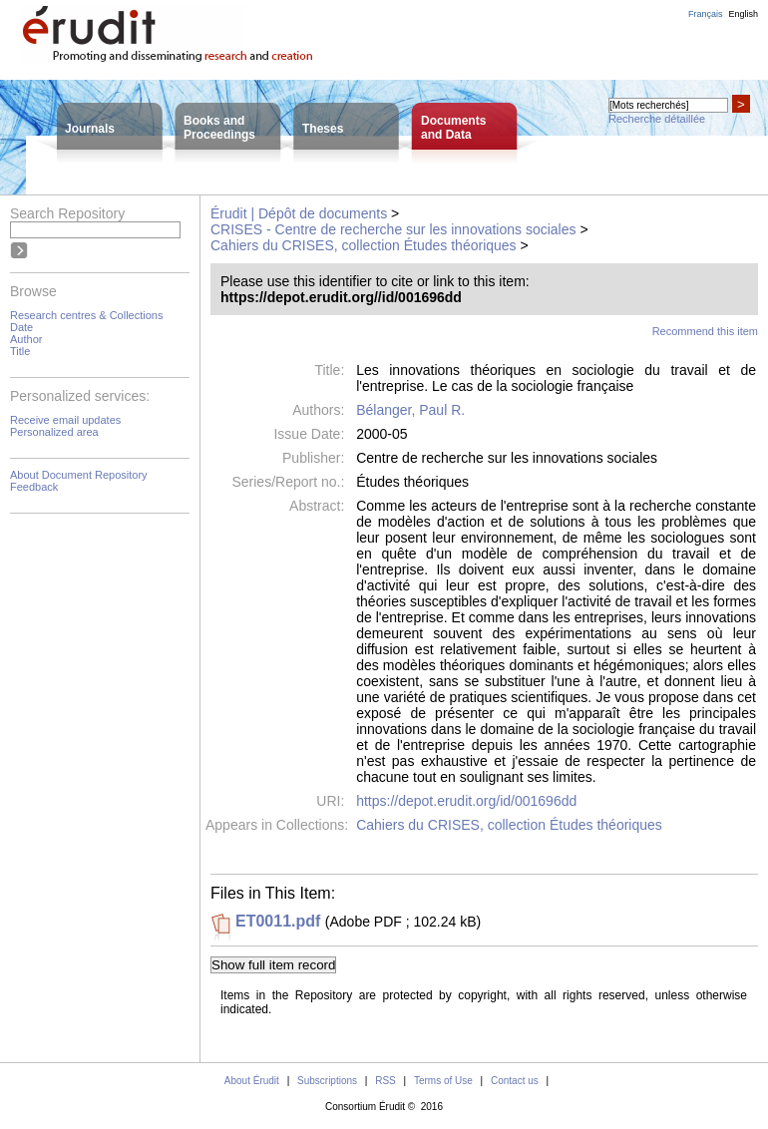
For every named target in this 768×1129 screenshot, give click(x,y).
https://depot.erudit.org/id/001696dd (466, 801)
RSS (385, 1080)
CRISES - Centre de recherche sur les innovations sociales (393, 229)
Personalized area (54, 432)
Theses (322, 129)
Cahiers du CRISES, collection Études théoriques (363, 245)
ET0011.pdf (277, 921)
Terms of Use (443, 1080)
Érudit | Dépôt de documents (298, 213)
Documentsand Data (453, 128)
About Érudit (251, 1080)
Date (21, 327)
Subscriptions (327, 1080)
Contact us (515, 1080)
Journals (90, 129)
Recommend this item (705, 331)
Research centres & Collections (86, 315)
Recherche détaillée (656, 119)
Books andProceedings (219, 128)
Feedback (34, 487)
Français (705, 14)
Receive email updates (65, 420)
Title (20, 351)
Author (26, 339)
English (743, 14)
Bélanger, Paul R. (410, 410)
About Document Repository (79, 475)
